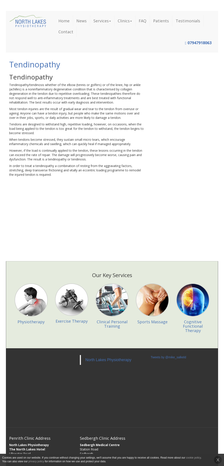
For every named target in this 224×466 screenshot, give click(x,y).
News (81, 20)
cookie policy (193, 457)
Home (64, 20)
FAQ (142, 20)
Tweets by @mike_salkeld (168, 357)
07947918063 (198, 42)
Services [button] (102, 20)
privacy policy (36, 461)
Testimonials (188, 20)
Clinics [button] (125, 20)
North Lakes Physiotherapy (108, 360)
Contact (65, 31)
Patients (161, 20)
